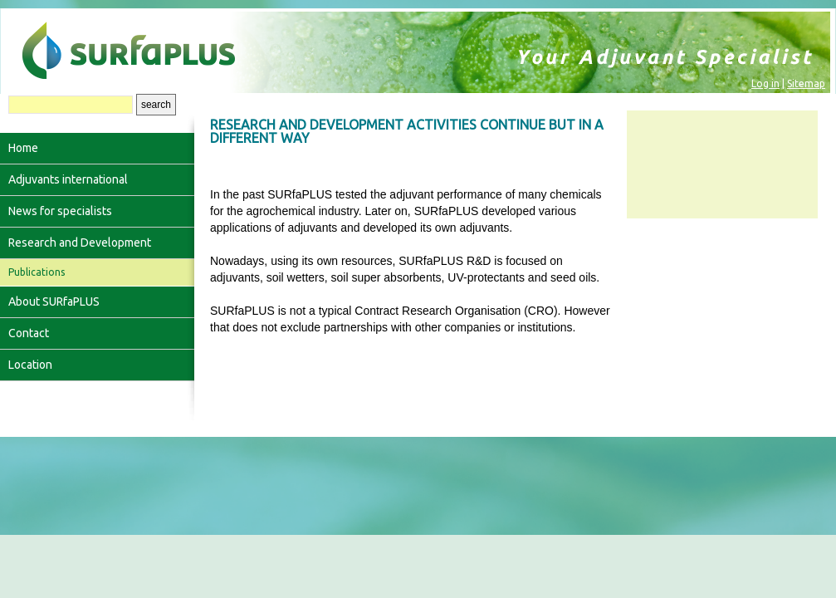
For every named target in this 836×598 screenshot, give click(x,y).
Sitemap (806, 83)
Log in (765, 83)
